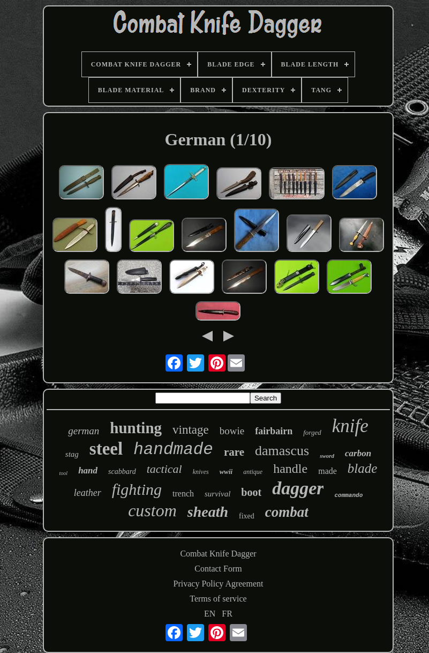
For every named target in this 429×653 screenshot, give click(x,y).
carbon (358, 453)
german (83, 430)
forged (312, 432)
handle (290, 469)
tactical (164, 469)
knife (350, 425)
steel (106, 448)
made (327, 471)
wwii (226, 472)
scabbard (122, 472)
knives (201, 472)
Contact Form (218, 568)
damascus (282, 450)
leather (87, 492)
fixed (246, 516)
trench (183, 493)
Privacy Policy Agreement (219, 583)
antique (252, 472)
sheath (207, 511)
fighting (137, 489)
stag (72, 454)
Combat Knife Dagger (218, 553)
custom (152, 510)
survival (217, 493)
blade (363, 468)
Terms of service (218, 598)
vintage (190, 429)
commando (348, 495)
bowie (232, 430)
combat (286, 512)
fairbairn (273, 431)
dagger (297, 488)
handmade (173, 449)
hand (87, 470)
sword (327, 455)
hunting (136, 427)
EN (209, 613)
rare (234, 452)
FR (227, 613)
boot (251, 492)
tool (63, 473)
